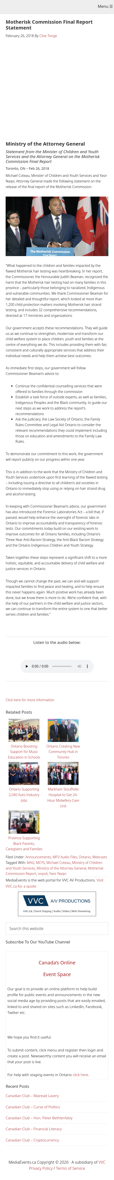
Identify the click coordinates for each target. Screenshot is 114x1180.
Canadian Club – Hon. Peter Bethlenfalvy (39, 1117)
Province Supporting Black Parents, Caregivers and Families (24, 830)
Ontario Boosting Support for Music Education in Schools (24, 738)
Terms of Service (70, 1168)
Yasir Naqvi (57, 873)
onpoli (43, 873)
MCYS (40, 862)
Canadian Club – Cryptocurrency (32, 1140)
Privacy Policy (41, 1168)
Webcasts (99, 857)
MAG (30, 862)
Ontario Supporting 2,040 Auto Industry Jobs (24, 781)
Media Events (53, 7)
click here (80, 1074)
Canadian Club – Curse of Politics (33, 1106)
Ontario (85, 857)
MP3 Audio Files (65, 857)
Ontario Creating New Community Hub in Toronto (63, 738)
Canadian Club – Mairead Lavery (32, 1095)
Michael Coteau (58, 862)
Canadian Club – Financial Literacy (34, 1128)
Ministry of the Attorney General (61, 868)
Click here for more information (30, 700)
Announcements (38, 857)
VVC (102, 1162)
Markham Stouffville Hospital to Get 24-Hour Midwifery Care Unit (63, 784)
